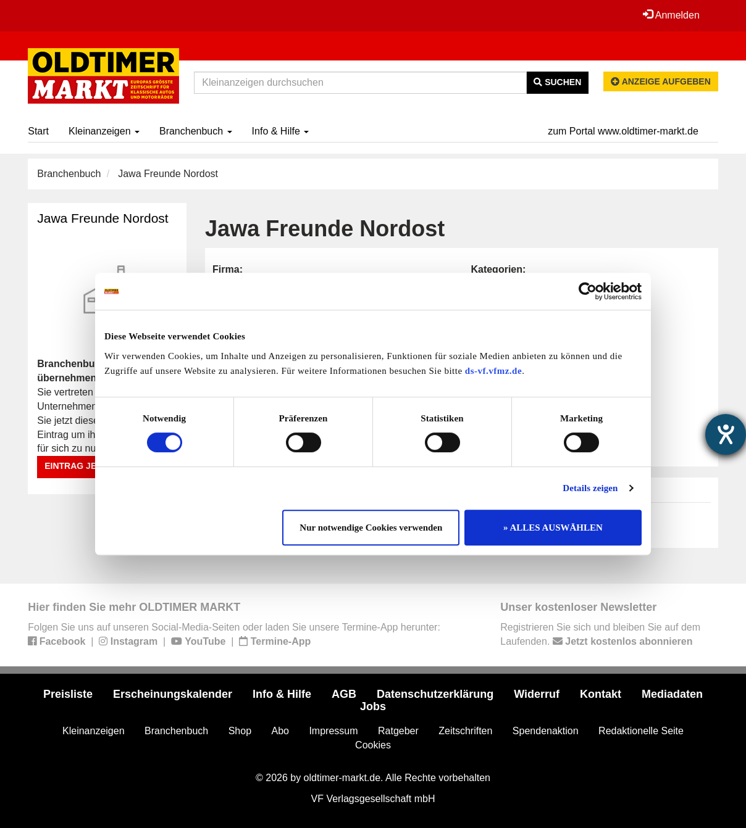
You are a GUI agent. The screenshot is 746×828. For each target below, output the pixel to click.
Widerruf (537, 694)
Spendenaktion (546, 731)
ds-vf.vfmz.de (493, 371)
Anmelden (671, 14)
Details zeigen (590, 488)
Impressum (333, 731)
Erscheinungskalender (172, 694)
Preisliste (68, 694)
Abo (279, 731)
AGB (344, 694)
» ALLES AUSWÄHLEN (553, 527)
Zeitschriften (465, 731)
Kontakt (600, 694)
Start (38, 131)
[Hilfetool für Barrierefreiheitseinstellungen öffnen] (725, 434)
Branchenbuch (195, 131)
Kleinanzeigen (104, 131)
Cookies (373, 745)
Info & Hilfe (280, 131)
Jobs (373, 706)
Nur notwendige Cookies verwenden (371, 527)
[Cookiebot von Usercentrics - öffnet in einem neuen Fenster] (588, 291)
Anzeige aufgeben (661, 81)
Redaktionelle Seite (641, 731)
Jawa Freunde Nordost (102, 218)
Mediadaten (672, 694)
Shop (239, 731)
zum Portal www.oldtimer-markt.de (623, 131)
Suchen (557, 82)
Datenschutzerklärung (435, 694)
